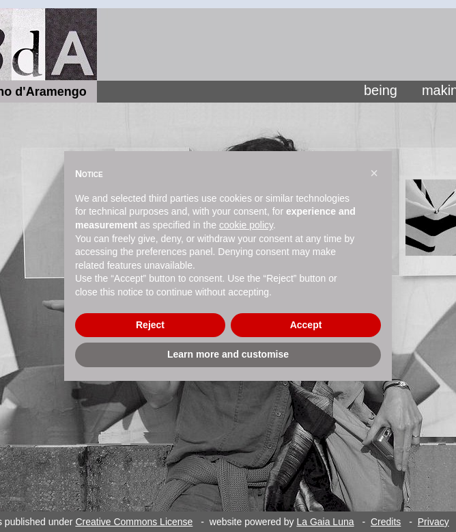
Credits (386, 521)
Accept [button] (306, 324)
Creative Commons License (134, 521)
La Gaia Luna (325, 521)
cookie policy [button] (246, 225)
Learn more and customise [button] (228, 354)
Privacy (433, 521)
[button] (374, 173)
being (380, 90)
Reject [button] (150, 324)
